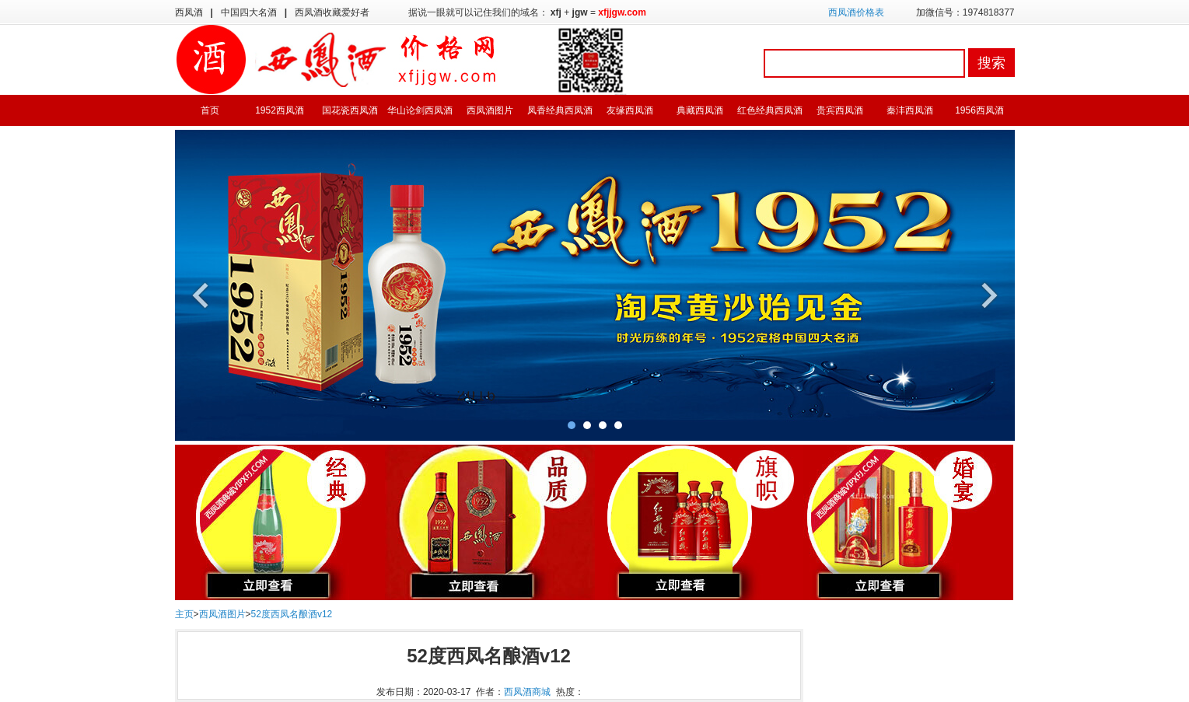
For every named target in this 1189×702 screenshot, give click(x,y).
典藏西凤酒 (700, 110)
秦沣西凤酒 (910, 110)
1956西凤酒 (979, 110)
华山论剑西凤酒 (420, 110)
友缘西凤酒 (630, 110)
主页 (184, 614)
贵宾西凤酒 (840, 110)
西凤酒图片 (490, 110)
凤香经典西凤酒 (560, 110)
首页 (210, 110)
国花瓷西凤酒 (350, 110)
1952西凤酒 (279, 110)
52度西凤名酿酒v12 (292, 614)
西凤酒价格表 (856, 12)
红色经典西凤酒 (770, 110)
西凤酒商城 (527, 691)
